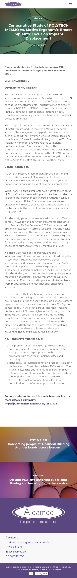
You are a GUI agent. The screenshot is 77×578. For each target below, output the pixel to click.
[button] (70, 4)
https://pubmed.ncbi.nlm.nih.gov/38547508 (31, 403)
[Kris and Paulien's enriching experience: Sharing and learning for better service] (38, 480)
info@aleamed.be (16, 551)
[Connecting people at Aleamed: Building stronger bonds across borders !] (38, 444)
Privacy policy (41, 574)
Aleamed (38, 18)
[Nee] (73, 570)
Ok (31, 574)
